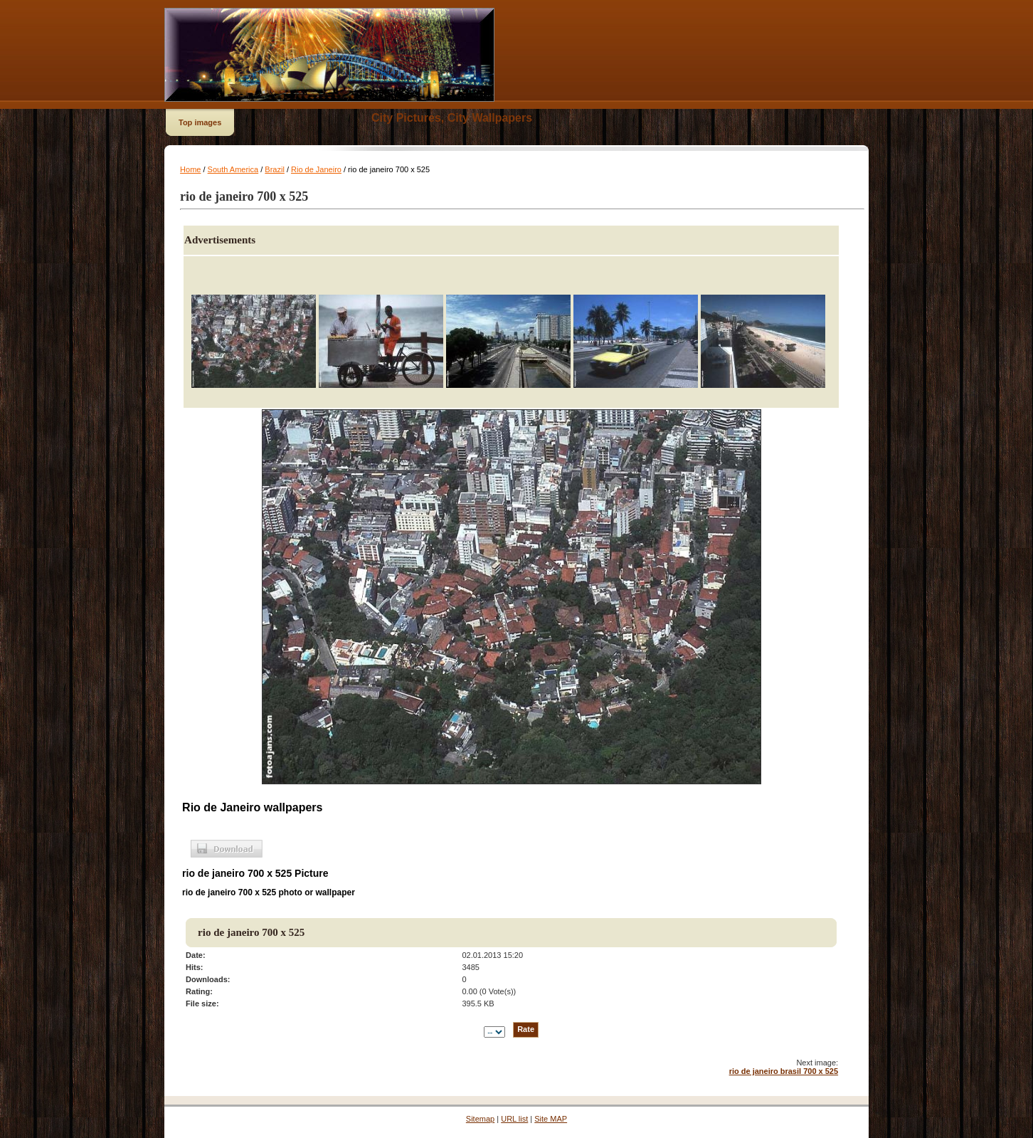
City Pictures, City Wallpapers (451, 118)
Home (190, 169)
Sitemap (480, 1119)
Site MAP (550, 1119)
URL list (514, 1119)
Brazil (275, 169)
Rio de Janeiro (316, 169)
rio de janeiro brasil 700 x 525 (783, 1071)
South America (233, 169)
